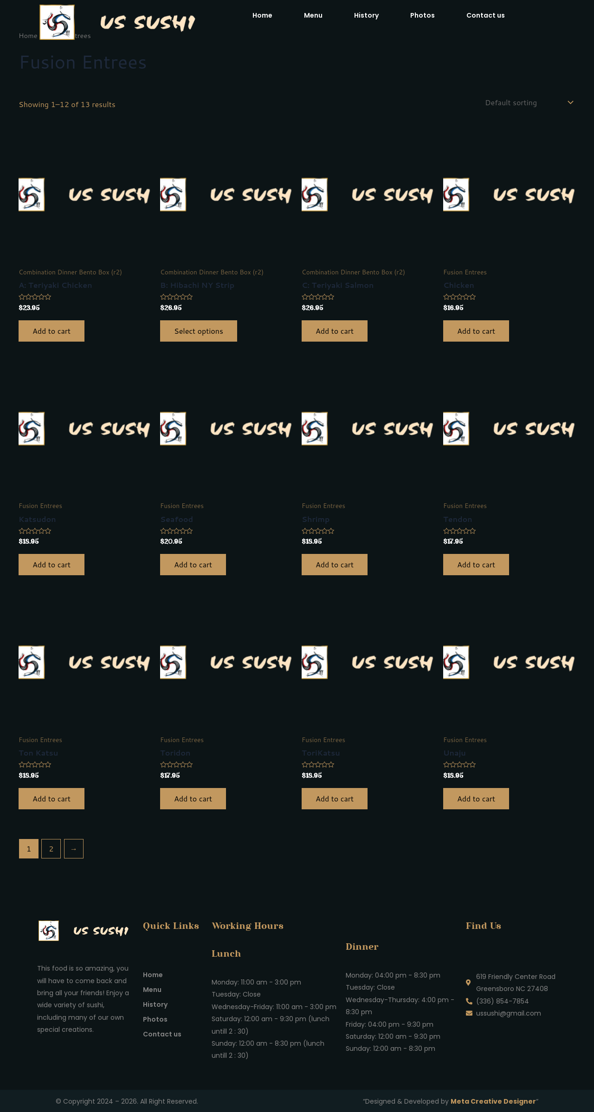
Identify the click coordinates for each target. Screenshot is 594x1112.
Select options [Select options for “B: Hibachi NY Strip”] (198, 330)
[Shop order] (528, 102)
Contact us (485, 15)
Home (262, 15)
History (366, 15)
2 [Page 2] (51, 848)
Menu (313, 15)
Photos (422, 15)
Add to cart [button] (51, 330)
